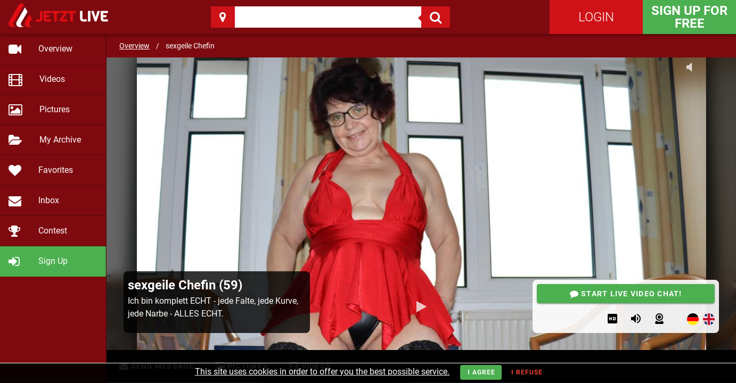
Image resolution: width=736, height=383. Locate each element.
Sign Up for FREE (689, 17)
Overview (134, 45)
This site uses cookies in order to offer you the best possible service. (322, 372)
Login (596, 17)
